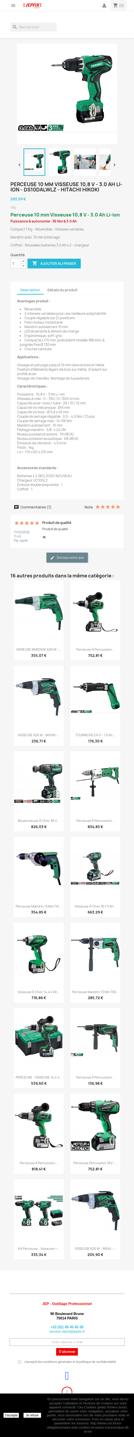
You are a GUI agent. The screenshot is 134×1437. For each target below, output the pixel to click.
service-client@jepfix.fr (67, 1331)
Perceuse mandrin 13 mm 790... (95, 992)
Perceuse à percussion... (95, 649)
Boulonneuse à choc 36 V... (38, 821)
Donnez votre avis (67, 557)
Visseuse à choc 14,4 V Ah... (39, 992)
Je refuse (32, 1415)
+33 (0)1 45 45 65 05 (66, 1327)
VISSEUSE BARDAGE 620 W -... (38, 649)
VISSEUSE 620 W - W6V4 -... (95, 1248)
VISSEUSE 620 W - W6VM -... (39, 735)
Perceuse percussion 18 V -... (95, 1163)
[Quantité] (15, 263)
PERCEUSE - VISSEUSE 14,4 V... (39, 1077)
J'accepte (11, 1415)
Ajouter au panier (54, 263)
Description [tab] (30, 290)
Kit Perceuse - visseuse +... (38, 1248)
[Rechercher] (33, 27)
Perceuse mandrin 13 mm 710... (39, 906)
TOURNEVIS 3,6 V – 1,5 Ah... (95, 735)
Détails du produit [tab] (62, 290)
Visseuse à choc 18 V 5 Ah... (95, 906)
